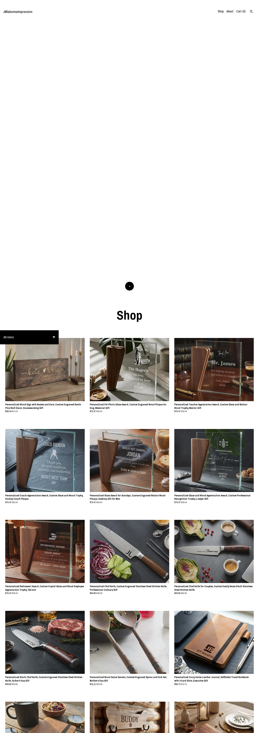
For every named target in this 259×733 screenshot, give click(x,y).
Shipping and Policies (238, 727)
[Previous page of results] (108, 718)
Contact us (218, 727)
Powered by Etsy (47, 727)
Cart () (241, 11)
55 (146, 718)
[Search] (251, 12)
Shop (221, 11)
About (229, 11)
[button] (29, 79)
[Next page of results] (151, 718)
